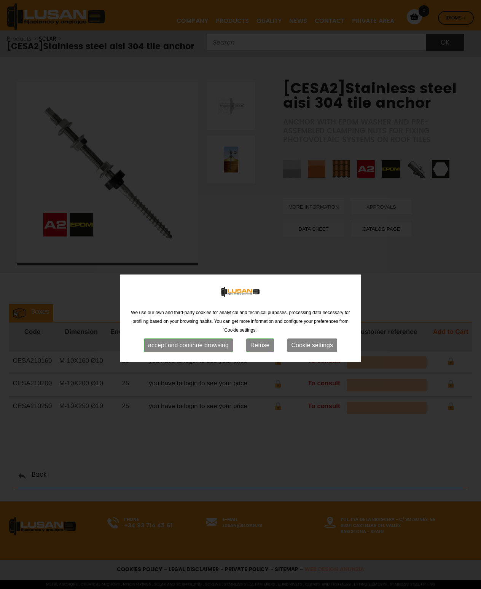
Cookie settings (312, 358)
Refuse (260, 358)
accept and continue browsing (188, 358)
